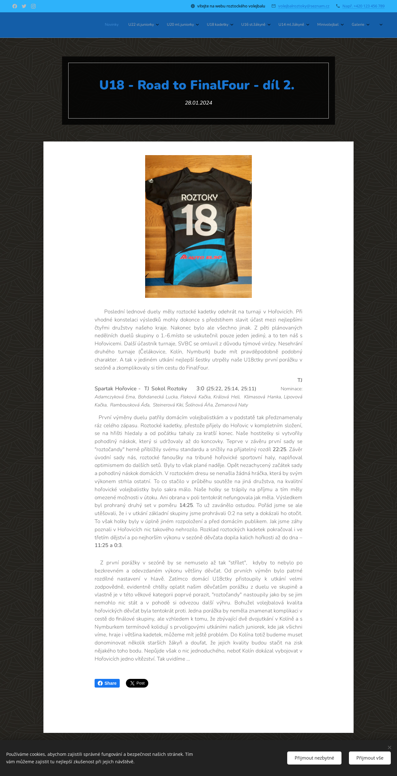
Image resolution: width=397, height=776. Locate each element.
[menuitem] (275, 25)
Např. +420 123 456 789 (363, 6)
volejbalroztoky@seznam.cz (303, 6)
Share (107, 683)
